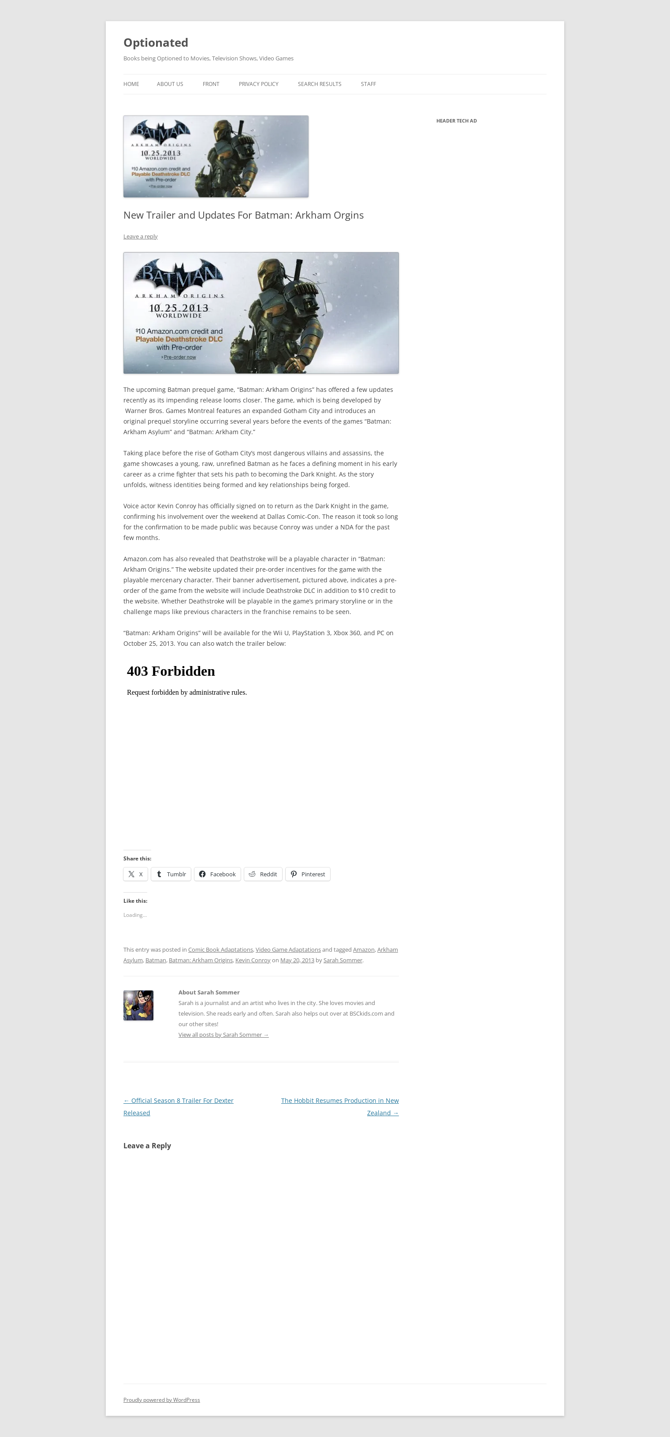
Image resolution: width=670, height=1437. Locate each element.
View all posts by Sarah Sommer (224, 1035)
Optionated (155, 42)
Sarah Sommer (343, 960)
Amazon (364, 949)
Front (211, 84)
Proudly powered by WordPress (161, 1399)
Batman (155, 960)
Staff (368, 84)
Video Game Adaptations (288, 949)
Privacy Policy (259, 84)
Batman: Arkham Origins (201, 960)
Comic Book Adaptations (220, 949)
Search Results (320, 84)
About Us (170, 84)
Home (131, 84)
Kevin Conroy (253, 960)
